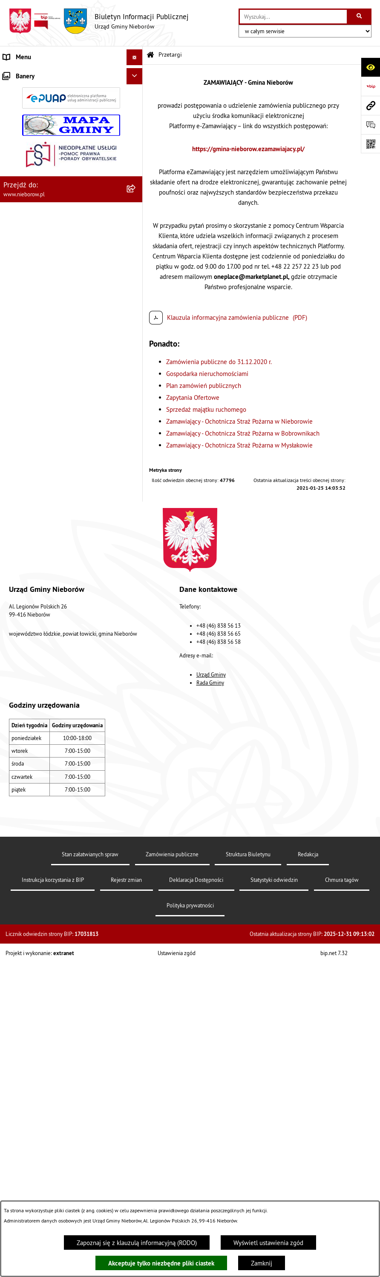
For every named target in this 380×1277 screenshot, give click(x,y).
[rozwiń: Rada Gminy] (136, 137)
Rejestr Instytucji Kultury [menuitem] (36, 599)
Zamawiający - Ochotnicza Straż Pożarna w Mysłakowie (239, 445)
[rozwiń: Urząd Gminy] (136, 94)
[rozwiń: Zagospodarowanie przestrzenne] (136, 519)
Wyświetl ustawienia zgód (268, 1243)
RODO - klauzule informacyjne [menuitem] (43, 679)
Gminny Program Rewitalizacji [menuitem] (43, 631)
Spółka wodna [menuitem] (22, 663)
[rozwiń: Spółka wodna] (136, 663)
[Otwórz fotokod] (370, 143)
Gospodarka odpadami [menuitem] (33, 487)
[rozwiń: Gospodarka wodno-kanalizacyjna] (136, 503)
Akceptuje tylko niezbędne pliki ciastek (161, 1263)
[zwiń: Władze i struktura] (136, 73)
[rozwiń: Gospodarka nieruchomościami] (136, 244)
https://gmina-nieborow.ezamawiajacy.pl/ (248, 149)
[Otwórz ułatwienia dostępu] (370, 67)
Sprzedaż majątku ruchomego (206, 409)
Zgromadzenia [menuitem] (22, 567)
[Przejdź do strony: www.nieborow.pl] (370, 105)
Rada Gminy (210, 1030)
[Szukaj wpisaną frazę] (359, 17)
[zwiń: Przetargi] (136, 202)
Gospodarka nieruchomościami (207, 374)
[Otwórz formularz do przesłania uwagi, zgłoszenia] (370, 124)
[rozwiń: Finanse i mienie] (136, 439)
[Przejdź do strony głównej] (99, 21)
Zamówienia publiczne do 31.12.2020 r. (219, 362)
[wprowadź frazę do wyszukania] (293, 17)
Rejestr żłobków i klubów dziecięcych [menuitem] (54, 615)
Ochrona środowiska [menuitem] (30, 455)
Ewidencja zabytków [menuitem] (30, 583)
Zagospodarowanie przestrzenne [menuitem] (47, 519)
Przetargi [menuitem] (15, 202)
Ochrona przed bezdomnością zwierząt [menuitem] (55, 471)
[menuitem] (71, 94)
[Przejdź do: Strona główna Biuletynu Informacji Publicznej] (150, 55)
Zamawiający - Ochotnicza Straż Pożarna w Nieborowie (239, 421)
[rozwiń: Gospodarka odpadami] (136, 487)
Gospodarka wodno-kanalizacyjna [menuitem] (47, 503)
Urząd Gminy (211, 1022)
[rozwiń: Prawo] (136, 424)
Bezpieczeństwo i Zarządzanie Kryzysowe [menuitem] (59, 535)
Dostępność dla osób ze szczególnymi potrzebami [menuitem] (54, 700)
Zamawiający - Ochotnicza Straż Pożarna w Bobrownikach (243, 433)
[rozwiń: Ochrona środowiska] (136, 456)
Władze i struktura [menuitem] (27, 73)
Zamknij (261, 1263)
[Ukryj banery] (135, 724)
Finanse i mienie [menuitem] (25, 439)
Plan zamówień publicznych (203, 386)
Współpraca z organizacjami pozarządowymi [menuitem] (62, 551)
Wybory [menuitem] (13, 647)
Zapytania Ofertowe (192, 397)
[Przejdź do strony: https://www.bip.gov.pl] (370, 86)
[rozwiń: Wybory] (136, 647)
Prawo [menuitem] (11, 423)
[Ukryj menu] (135, 57)
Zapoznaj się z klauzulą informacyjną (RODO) (137, 1243)
